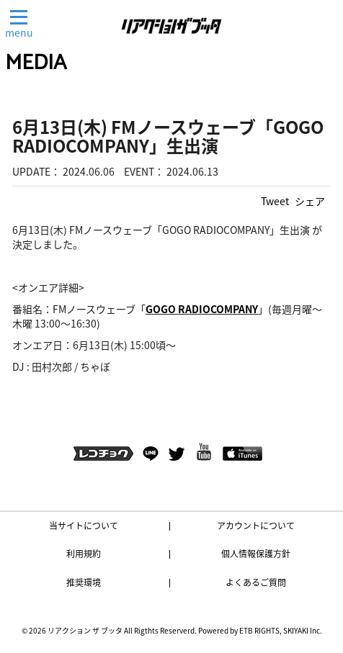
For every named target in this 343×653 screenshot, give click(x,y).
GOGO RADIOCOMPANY (202, 309)
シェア (310, 201)
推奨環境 (83, 582)
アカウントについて (256, 525)
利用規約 (83, 553)
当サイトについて (83, 525)
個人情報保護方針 (255, 553)
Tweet (275, 201)
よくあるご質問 (256, 582)
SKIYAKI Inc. (302, 630)
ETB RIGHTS (259, 630)
